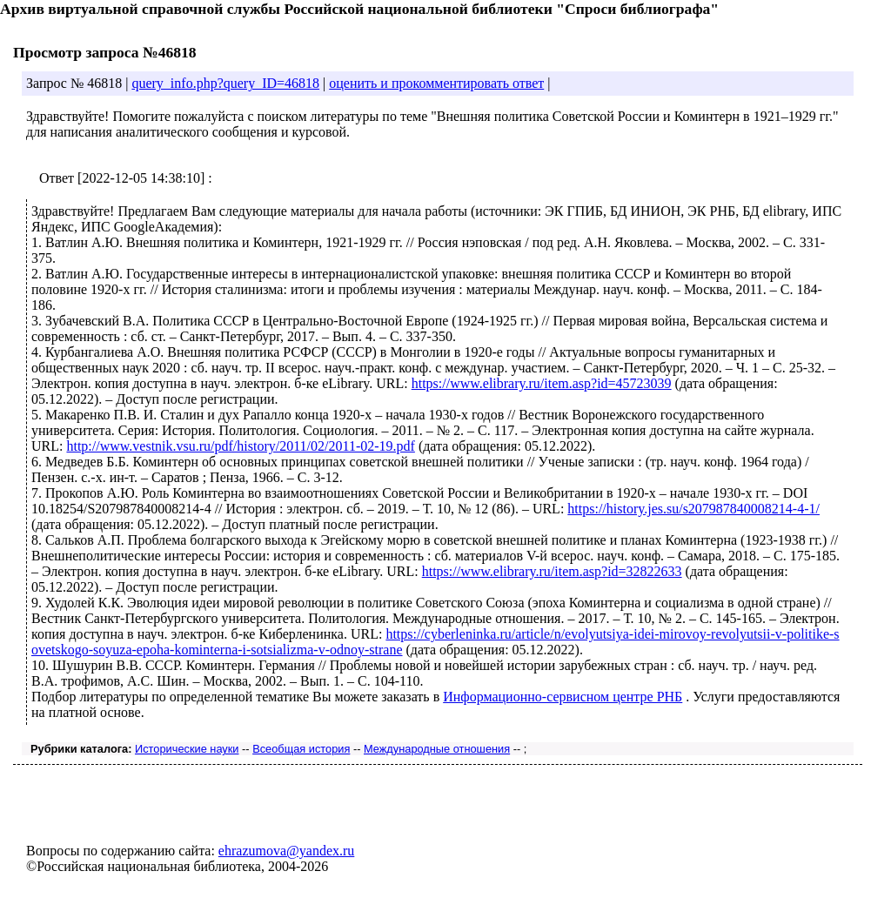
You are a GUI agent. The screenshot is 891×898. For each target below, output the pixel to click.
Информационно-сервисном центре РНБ (562, 696)
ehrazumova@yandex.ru (286, 850)
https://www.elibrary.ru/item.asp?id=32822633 (552, 571)
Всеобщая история (301, 748)
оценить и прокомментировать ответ (436, 83)
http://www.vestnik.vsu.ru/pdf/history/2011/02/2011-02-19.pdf (240, 446)
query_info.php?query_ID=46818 (225, 83)
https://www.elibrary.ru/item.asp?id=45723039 (542, 383)
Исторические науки (186, 748)
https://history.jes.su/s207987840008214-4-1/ (693, 508)
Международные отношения (437, 748)
